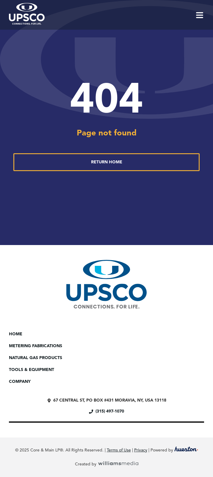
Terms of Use (119, 450)
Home (15, 334)
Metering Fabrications (37, 346)
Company (21, 382)
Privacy (140, 450)
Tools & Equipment (33, 370)
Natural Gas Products (35, 358)
